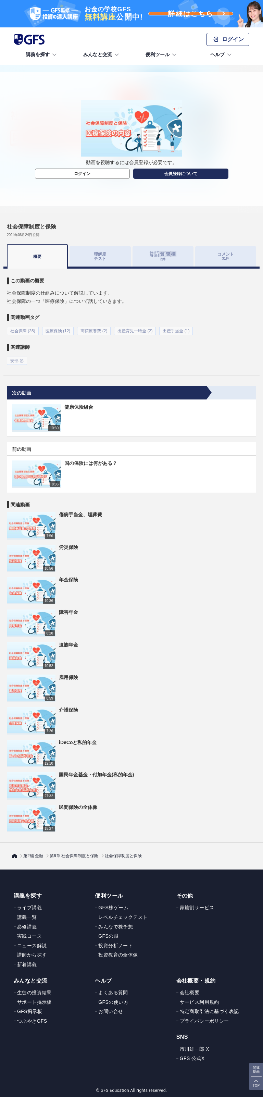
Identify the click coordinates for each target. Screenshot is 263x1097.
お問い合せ (110, 1011)
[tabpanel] (131, 317)
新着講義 (27, 964)
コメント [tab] (225, 256)
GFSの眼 (108, 936)
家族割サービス (197, 907)
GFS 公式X (192, 1058)
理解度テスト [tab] (100, 256)
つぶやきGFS (32, 1021)
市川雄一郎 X (194, 1049)
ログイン (82, 173)
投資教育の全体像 (118, 955)
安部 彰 (17, 360)
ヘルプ (221, 54)
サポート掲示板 (34, 1002)
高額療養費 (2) (93, 331)
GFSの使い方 (113, 1002)
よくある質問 (113, 992)
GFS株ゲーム (113, 907)
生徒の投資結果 (34, 992)
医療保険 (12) (58, 331)
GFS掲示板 (29, 1011)
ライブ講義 (29, 907)
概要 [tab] (37, 256)
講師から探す (32, 955)
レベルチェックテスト (123, 917)
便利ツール (162, 54)
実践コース (29, 936)
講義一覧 (27, 917)
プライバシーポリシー (204, 1021)
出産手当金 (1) (176, 331)
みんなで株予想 (115, 926)
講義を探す (42, 54)
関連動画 (256, 1069)
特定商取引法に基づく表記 (209, 1011)
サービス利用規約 (199, 1002)
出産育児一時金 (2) (134, 331)
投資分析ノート (115, 945)
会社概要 (190, 992)
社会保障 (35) (22, 331)
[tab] (163, 256)
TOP (256, 1085)
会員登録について (180, 173)
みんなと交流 (101, 54)
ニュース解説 (32, 945)
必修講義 (27, 926)
